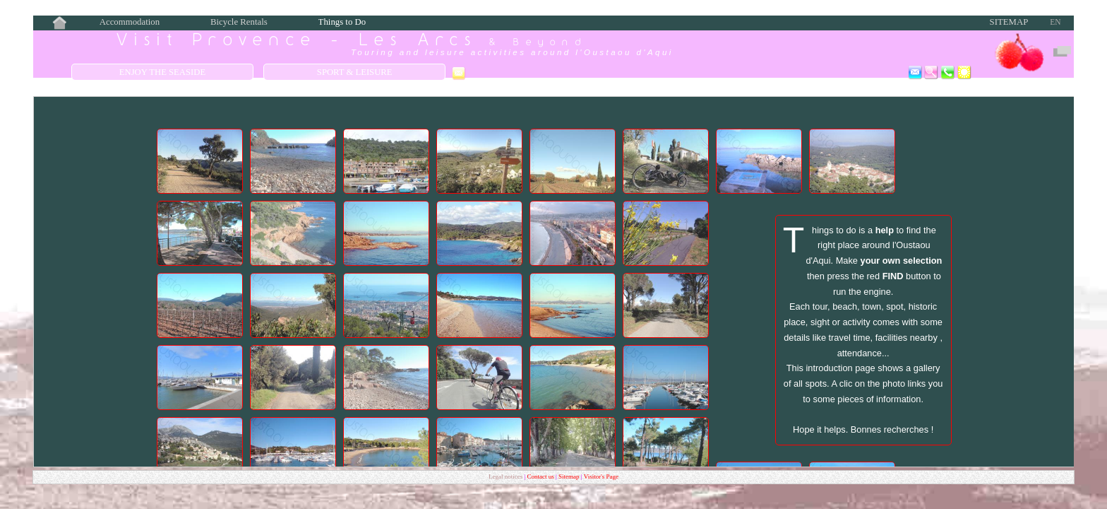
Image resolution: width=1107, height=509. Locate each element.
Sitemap (1009, 22)
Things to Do (342, 22)
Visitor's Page (601, 476)
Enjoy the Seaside (162, 72)
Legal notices (506, 476)
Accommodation (130, 22)
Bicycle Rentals (239, 22)
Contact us (541, 476)
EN (1055, 22)
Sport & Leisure (355, 72)
